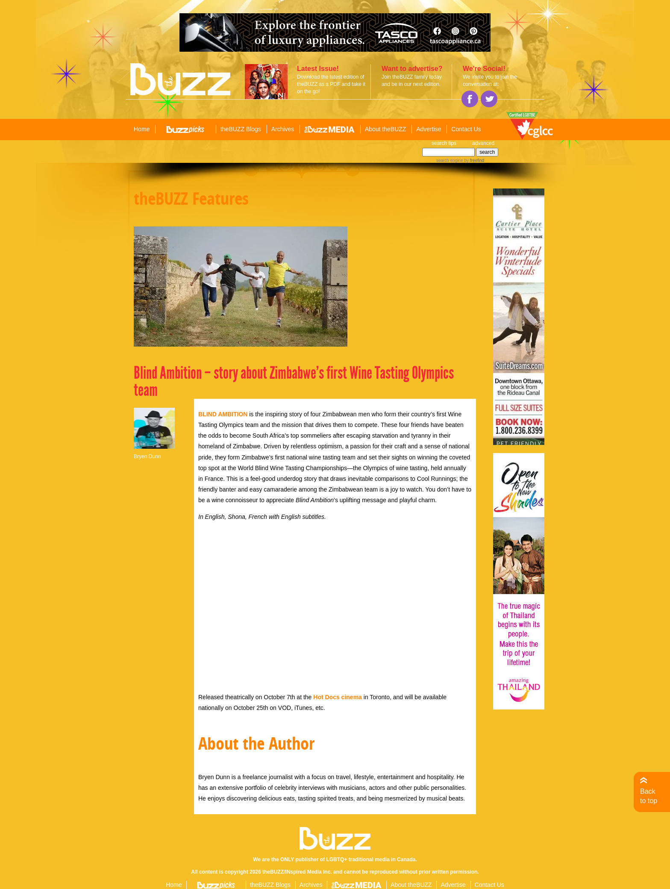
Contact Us (466, 129)
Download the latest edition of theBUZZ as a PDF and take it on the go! (331, 84)
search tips (444, 143)
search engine (449, 160)
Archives (282, 129)
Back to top (648, 796)
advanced (483, 143)
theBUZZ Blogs (240, 129)
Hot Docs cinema (337, 697)
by (473, 160)
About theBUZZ (385, 129)
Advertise (428, 129)
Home (142, 129)
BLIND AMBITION (222, 414)
